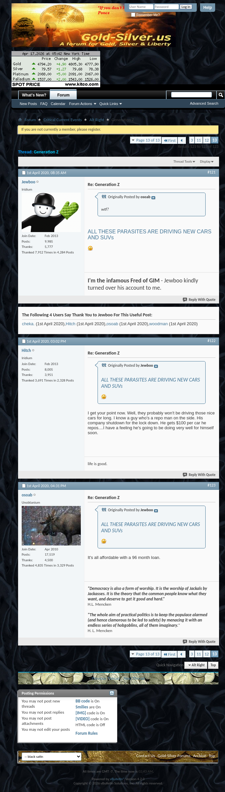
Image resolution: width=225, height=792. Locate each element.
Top (213, 665)
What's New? (34, 95)
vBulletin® (117, 779)
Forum (63, 95)
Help (207, 7)
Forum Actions (80, 104)
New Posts (28, 104)
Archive (199, 755)
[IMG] (81, 712)
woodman (158, 323)
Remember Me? (145, 15)
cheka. (28, 323)
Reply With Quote (199, 300)
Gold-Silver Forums (174, 755)
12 (207, 140)
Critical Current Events (62, 119)
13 (215, 140)
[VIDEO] (83, 718)
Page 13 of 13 (148, 140)
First (169, 140)
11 (198, 140)
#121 (211, 172)
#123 (211, 485)
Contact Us (145, 755)
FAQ (44, 104)
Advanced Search (204, 103)
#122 (211, 340)
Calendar (58, 104)
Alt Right (96, 119)
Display (205, 161)
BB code (83, 701)
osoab (112, 323)
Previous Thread (106, 678)
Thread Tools (182, 161)
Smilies (82, 706)
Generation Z (46, 152)
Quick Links (109, 104)
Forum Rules (87, 733)
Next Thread (134, 678)
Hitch (71, 323)
